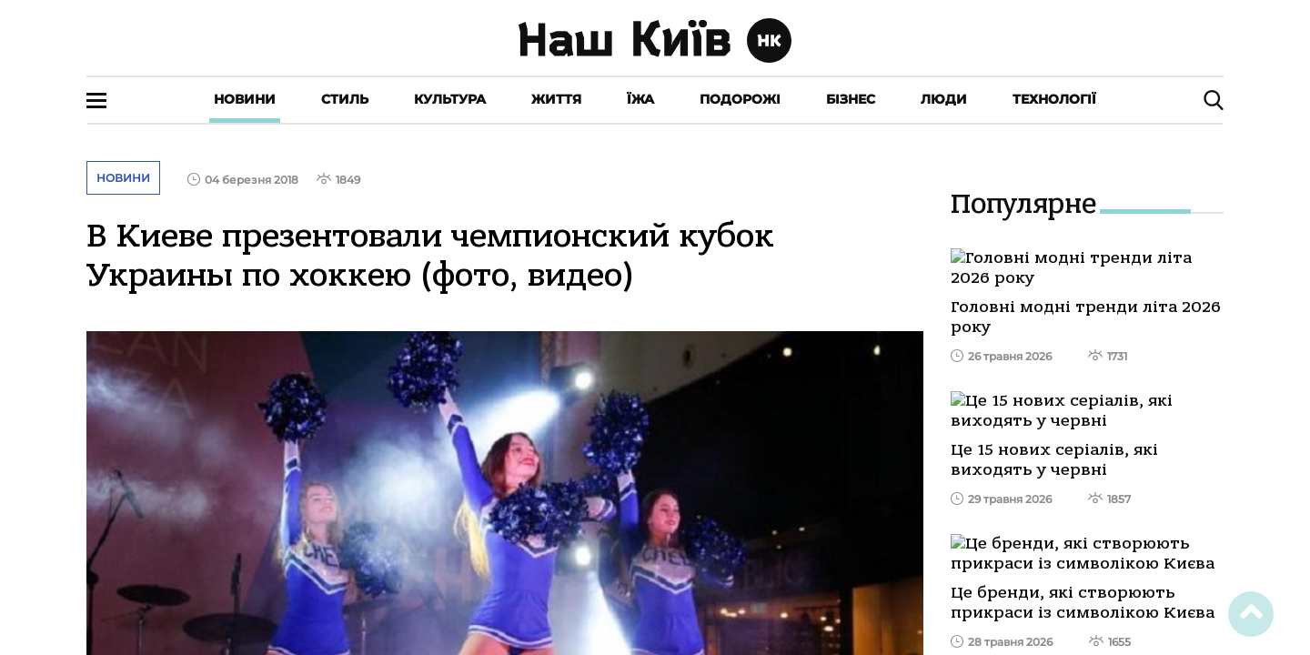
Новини (245, 99)
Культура (450, 99)
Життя (556, 99)
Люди (944, 99)
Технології (1054, 99)
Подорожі (740, 99)
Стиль (344, 99)
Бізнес (850, 99)
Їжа (640, 99)
